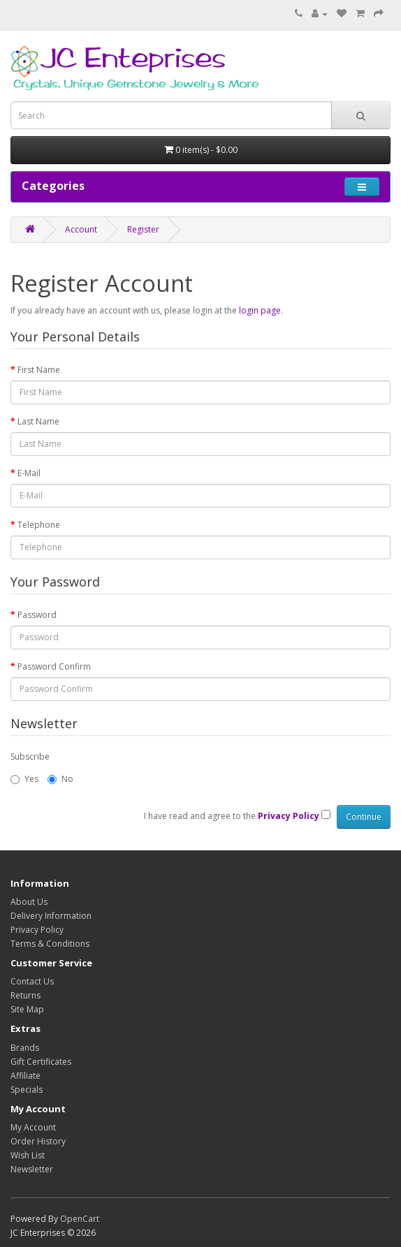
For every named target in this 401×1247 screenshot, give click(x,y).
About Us (29, 902)
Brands (24, 1048)
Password (37, 615)
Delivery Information (51, 916)
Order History (38, 1141)
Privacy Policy (37, 930)
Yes (24, 779)
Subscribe (30, 756)
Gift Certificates (40, 1062)
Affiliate (25, 1076)
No (60, 779)
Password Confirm (54, 666)
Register (143, 229)
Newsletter (31, 1169)
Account (81, 229)
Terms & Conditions (49, 944)
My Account (33, 1127)
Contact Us (32, 981)
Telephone (38, 525)
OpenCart (79, 1219)
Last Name (38, 421)
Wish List (27, 1155)
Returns (25, 995)
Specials (26, 1089)
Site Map (27, 1009)
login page (260, 310)
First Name (38, 370)
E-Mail (29, 473)
